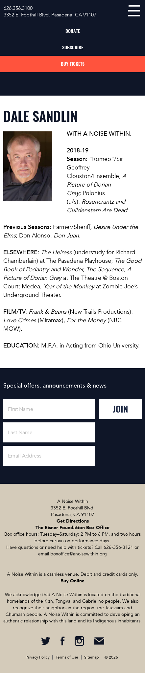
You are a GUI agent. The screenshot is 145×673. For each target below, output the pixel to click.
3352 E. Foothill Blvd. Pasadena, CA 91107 (50, 14)
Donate (72, 31)
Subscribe (72, 47)
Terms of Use (67, 657)
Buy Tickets (73, 64)
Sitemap (91, 657)
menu (134, 10)
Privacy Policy (38, 657)
